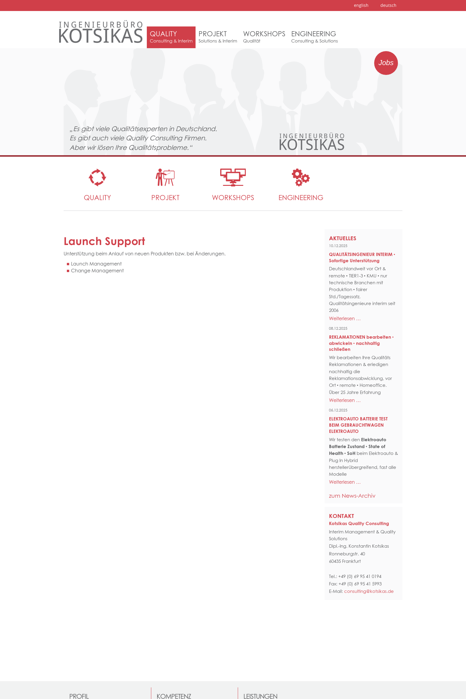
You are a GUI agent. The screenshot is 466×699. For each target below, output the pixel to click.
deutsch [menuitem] (388, 5)
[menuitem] (171, 37)
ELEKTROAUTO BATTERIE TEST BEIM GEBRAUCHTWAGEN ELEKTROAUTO (358, 425)
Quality (97, 197)
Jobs (386, 63)
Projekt (165, 197)
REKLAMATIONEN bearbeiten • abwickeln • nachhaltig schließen (361, 343)
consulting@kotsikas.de (369, 591)
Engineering (300, 197)
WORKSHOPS (233, 197)
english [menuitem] (361, 5)
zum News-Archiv (352, 495)
